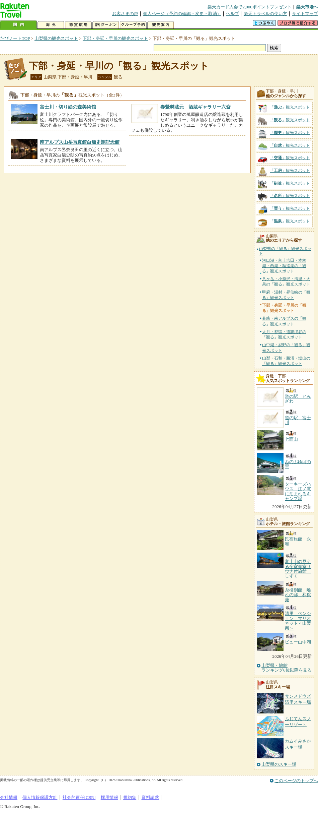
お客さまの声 (125, 13)
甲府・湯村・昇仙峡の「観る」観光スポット (286, 295)
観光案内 (160, 25)
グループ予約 (133, 25)
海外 (50, 25)
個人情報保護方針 (39, 797)
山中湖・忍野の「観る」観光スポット (286, 347)
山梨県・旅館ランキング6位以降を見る (286, 668)
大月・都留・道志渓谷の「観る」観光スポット (284, 334)
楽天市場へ (307, 6)
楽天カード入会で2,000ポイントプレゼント (250, 6)
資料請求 (150, 797)
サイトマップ (305, 13)
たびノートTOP (15, 38)
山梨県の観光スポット (56, 38)
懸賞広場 (78, 25)
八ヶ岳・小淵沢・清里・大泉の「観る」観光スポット (286, 281)
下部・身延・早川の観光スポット (115, 38)
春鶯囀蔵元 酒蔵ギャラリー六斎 (195, 107)
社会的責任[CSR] (79, 797)
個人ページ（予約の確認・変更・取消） (182, 13)
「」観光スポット (290, 107)
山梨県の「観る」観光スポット (285, 251)
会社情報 (8, 797)
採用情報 (109, 797)
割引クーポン (105, 25)
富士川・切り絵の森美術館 (68, 107)
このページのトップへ (296, 780)
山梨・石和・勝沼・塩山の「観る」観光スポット (286, 361)
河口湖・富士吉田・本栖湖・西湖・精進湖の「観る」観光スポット (284, 265)
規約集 (129, 797)
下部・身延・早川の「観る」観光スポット (119, 66)
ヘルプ (232, 13)
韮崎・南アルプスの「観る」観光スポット (284, 321)
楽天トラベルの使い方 (265, 13)
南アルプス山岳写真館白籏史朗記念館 (80, 142)
